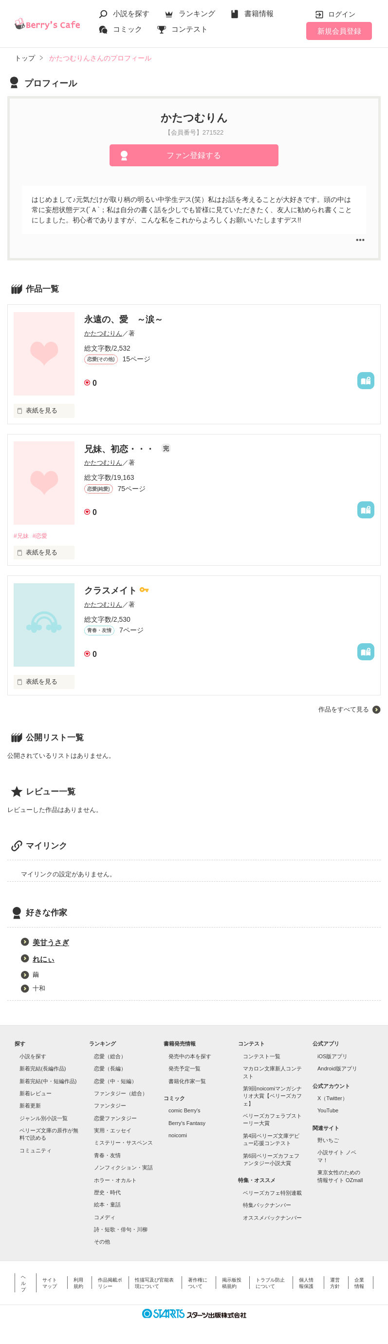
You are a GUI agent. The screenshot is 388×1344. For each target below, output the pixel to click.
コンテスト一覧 (261, 1057)
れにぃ (44, 960)
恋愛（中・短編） (115, 1082)
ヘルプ (23, 1284)
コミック (127, 29)
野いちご (328, 1141)
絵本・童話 (107, 1205)
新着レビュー (35, 1094)
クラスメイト (111, 591)
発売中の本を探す (189, 1057)
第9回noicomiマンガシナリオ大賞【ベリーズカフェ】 (272, 1096)
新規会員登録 (339, 31)
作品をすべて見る (343, 709)
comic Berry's (184, 1111)
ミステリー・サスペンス (123, 1143)
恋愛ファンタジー (115, 1119)
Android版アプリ (337, 1069)
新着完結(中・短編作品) (47, 1082)
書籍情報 (259, 13)
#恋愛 (43, 536)
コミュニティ (35, 1151)
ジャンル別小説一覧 (43, 1119)
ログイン (341, 14)
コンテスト (189, 29)
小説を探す (131, 13)
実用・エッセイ (112, 1131)
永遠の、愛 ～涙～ (123, 319)
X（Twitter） (332, 1099)
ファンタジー (110, 1106)
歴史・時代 (107, 1193)
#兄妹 (22, 536)
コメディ (104, 1218)
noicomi (177, 1136)
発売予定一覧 (184, 1069)
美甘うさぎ (51, 943)
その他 (102, 1242)
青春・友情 (107, 1156)
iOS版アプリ (332, 1057)
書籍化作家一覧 (187, 1082)
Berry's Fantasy (186, 1124)
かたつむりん (103, 333)
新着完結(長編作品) (42, 1069)
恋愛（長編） (110, 1069)
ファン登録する (193, 155)
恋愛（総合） (110, 1057)
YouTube (327, 1111)
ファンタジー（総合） (121, 1094)
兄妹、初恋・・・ (120, 449)
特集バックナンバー (267, 1206)
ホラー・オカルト (115, 1181)
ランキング (197, 13)
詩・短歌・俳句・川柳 (121, 1230)
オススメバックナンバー (272, 1218)
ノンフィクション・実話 (123, 1168)
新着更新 (30, 1106)
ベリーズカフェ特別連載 (272, 1193)
